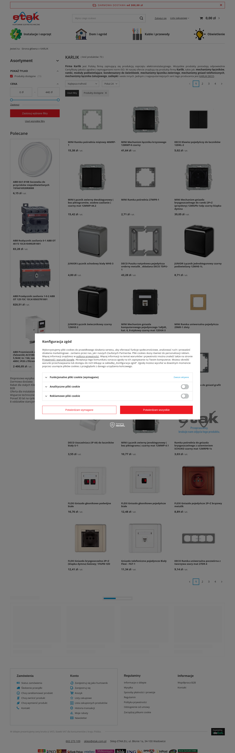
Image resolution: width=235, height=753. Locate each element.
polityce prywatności (87, 356)
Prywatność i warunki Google (58, 359)
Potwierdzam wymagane (79, 409)
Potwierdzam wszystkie (156, 409)
